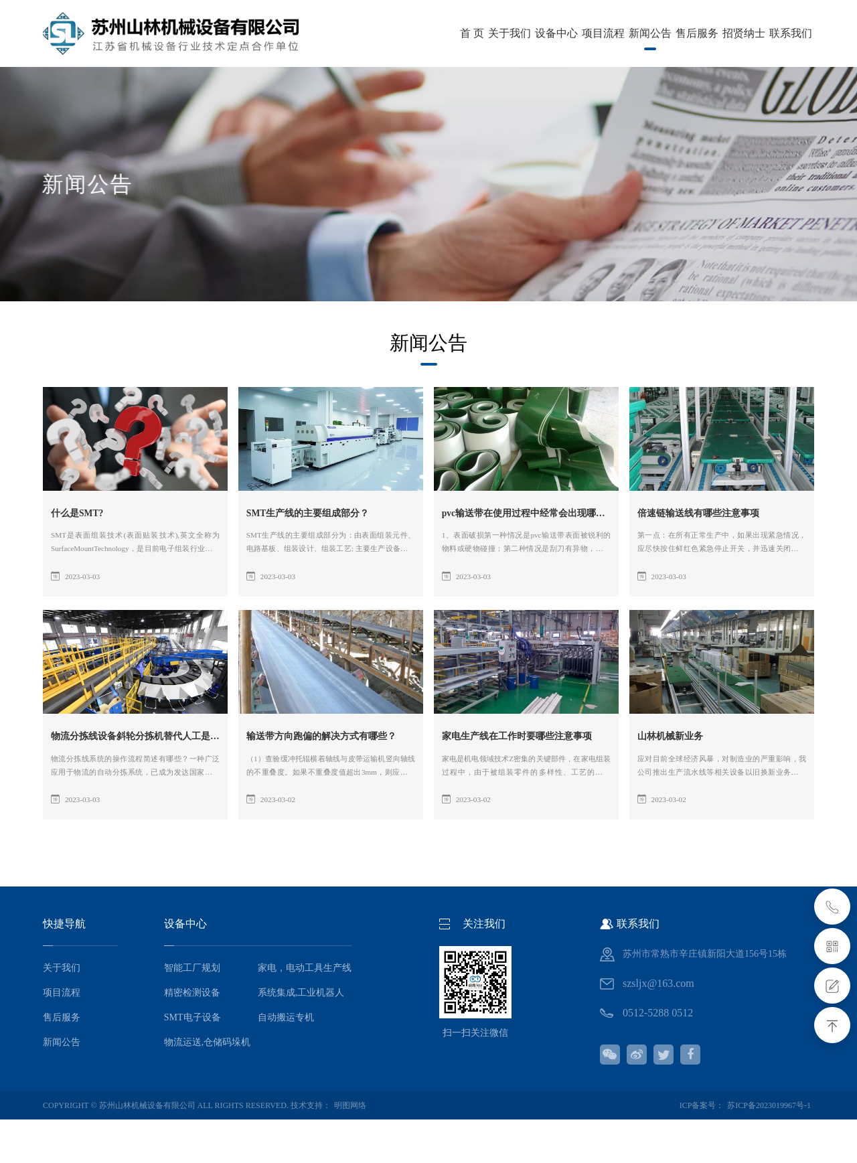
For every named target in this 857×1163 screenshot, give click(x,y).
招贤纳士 (476, 76)
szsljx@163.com (658, 1026)
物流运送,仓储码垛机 (207, 1086)
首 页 (68, 76)
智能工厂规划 (192, 1011)
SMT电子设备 (192, 1061)
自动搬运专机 (286, 1061)
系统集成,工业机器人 (301, 1036)
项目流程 (267, 76)
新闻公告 (337, 82)
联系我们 (546, 76)
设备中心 (198, 76)
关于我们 (128, 76)
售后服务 (407, 76)
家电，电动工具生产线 (305, 1011)
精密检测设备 (192, 1036)
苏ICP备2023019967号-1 (769, 1149)
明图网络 (350, 1149)
